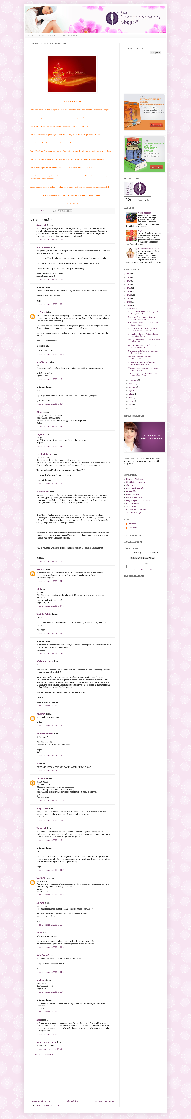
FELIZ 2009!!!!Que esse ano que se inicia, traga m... (143, 313)
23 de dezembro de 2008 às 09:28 (50, 354)
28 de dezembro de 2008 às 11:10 (50, 992)
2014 (129, 292)
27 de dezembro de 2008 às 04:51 (50, 870)
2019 (129, 275)
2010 (129, 299)
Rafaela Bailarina (45, 734)
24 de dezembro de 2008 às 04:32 (50, 446)
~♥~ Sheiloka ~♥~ (44, 454)
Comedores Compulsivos (148, 250)
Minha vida (131, 492)
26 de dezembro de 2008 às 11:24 (50, 800)
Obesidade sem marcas (135, 483)
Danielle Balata (44, 614)
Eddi (39, 589)
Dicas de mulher (133, 504)
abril (131, 405)
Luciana (132, 525)
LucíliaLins (42, 778)
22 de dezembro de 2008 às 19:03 (50, 279)
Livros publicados (70, 36)
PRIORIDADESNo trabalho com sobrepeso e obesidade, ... (141, 364)
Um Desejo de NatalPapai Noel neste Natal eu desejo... (143, 353)
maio (131, 402)
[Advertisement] (72, 1078)
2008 (129, 306)
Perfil (41, 36)
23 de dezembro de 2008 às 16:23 (50, 379)
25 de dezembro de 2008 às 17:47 (50, 756)
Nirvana (40, 903)
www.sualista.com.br (46, 1042)
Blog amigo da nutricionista (138, 501)
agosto (132, 391)
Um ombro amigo (133, 514)
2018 (129, 278)
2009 (129, 303)
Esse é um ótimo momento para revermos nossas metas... (141, 319)
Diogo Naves (42, 808)
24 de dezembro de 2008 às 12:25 (50, 484)
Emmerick (41, 225)
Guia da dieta (131, 507)
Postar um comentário (43, 1054)
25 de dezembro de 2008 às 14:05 (50, 653)
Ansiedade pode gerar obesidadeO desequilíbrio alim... (142, 375)
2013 (129, 296)
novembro (133, 381)
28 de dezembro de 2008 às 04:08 (50, 972)
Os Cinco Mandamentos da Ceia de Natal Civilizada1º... (142, 347)
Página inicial (73, 1101)
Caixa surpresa (144, 214)
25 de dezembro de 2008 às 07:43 (50, 606)
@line (39, 412)
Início (30, 36)
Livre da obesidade (134, 498)
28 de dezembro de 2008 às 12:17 (50, 1034)
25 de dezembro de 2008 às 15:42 (50, 706)
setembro (133, 388)
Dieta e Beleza (43, 247)
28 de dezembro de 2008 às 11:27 (50, 1012)
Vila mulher (131, 486)
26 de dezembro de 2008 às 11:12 (50, 771)
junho (131, 398)
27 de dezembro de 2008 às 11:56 (50, 925)
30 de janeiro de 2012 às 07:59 (49, 1049)
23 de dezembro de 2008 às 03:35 (50, 304)
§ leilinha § (42, 312)
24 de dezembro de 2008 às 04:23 (50, 426)
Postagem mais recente (40, 1101)
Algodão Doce (43, 362)
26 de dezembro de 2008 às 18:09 (50, 840)
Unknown (41, 569)
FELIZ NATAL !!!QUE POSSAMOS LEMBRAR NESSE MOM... (142, 330)
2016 (129, 285)
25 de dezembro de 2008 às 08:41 (50, 633)
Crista (39, 933)
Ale (38, 764)
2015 (129, 289)
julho (131, 395)
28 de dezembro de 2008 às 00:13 (50, 947)
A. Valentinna (43, 492)
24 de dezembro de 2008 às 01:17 (50, 404)
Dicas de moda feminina (136, 511)
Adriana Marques (45, 661)
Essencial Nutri (132, 495)
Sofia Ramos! (43, 955)
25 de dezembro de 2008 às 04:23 (50, 581)
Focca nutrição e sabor (135, 489)
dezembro (133, 309)
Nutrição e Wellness (134, 480)
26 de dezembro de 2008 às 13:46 (50, 820)
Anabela (40, 980)
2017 (129, 282)
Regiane (40, 434)
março (132, 409)
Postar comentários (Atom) (48, 1106)
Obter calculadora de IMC (142, 570)
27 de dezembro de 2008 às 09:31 (50, 895)
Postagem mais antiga (104, 1101)
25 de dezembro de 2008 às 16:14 (50, 726)
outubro (132, 385)
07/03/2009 (143, 232)
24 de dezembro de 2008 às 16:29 (50, 561)
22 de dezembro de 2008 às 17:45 (50, 239)
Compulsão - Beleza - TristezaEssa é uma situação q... (143, 336)
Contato (52, 36)
